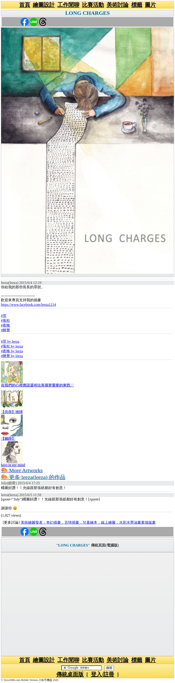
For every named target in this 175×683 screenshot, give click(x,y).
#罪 (3, 316)
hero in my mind (13, 465)
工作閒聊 (68, 5)
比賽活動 (93, 5)
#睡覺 (5, 330)
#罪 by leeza (10, 341)
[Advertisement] (87, 604)
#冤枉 (5, 320)
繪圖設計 (44, 5)
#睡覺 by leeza (12, 356)
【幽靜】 (8, 439)
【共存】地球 (12, 412)
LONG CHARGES (87, 13)
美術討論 (118, 5)
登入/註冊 (102, 674)
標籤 (136, 5)
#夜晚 (5, 325)
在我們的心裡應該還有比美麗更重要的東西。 (37, 385)
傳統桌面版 (70, 674)
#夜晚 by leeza (12, 351)
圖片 (150, 5)
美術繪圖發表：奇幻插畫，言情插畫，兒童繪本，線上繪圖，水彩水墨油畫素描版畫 (88, 522)
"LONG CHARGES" (73, 545)
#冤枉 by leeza (12, 346)
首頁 (24, 5)
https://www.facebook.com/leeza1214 (28, 305)
